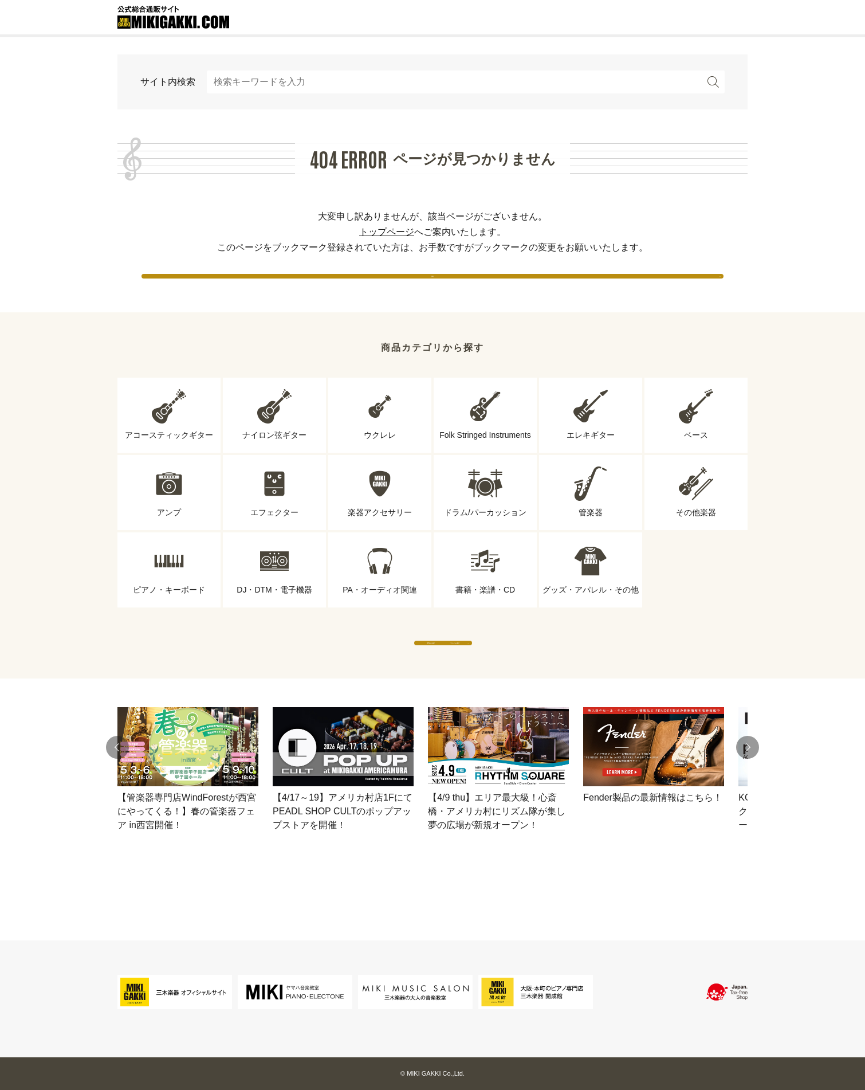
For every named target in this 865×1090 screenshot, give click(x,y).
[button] (117, 792)
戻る (432, 286)
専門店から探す (326, 676)
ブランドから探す (538, 676)
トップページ (386, 232)
